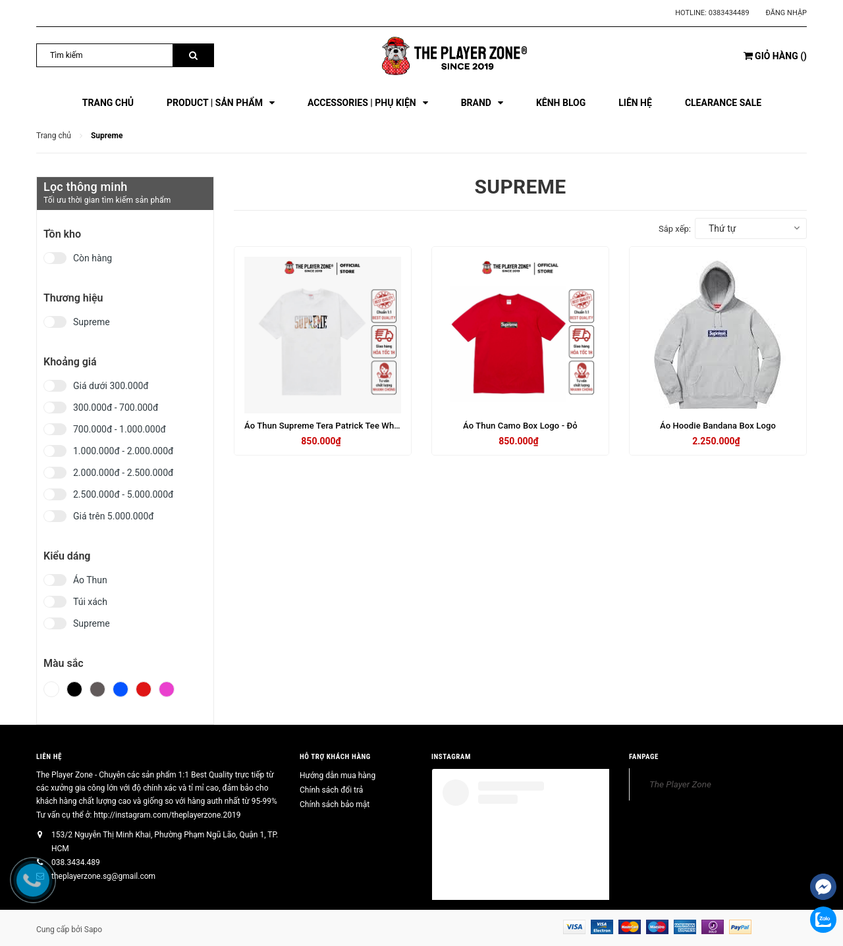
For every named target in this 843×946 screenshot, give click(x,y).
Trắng (51, 689)
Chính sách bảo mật (334, 804)
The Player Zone (680, 784)
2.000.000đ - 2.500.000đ (123, 472)
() (775, 56)
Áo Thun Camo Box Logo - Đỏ (520, 426)
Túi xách (90, 601)
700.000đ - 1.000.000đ (119, 429)
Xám (97, 689)
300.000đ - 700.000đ (115, 407)
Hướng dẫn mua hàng (337, 775)
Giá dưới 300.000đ (111, 386)
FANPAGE (644, 756)
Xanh (120, 689)
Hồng (167, 689)
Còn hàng (92, 258)
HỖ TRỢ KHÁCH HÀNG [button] (335, 756)
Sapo (93, 929)
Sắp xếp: (675, 229)
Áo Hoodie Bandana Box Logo (718, 426)
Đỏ (143, 689)
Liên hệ (49, 756)
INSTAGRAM (451, 756)
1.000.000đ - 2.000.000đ (123, 451)
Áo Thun (90, 580)
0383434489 (729, 13)
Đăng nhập (786, 13)
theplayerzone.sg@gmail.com (103, 876)
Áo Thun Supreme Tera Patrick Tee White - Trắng (338, 426)
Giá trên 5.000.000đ (113, 516)
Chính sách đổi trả (331, 790)
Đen (74, 689)
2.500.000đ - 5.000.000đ (123, 494)
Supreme (91, 322)
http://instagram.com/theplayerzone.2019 (167, 815)
